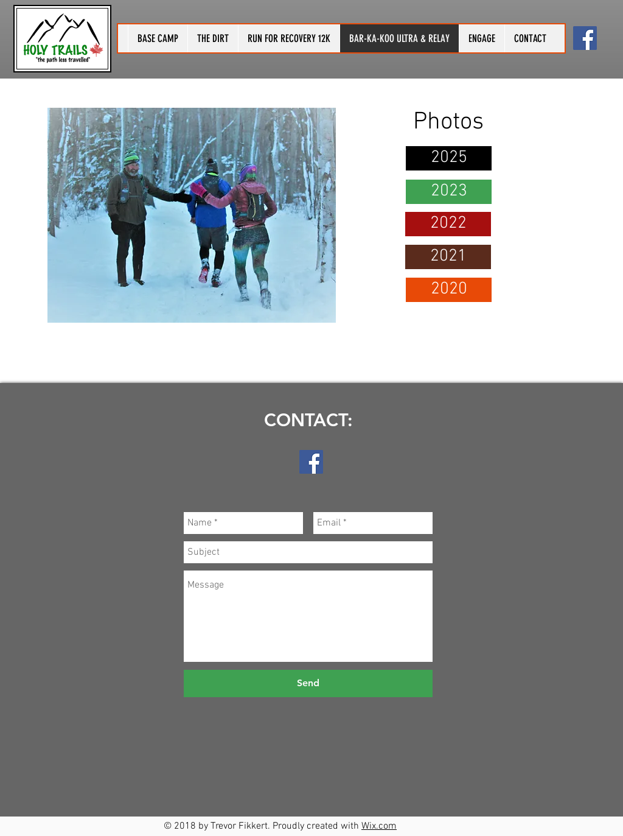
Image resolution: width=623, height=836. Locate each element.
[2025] (449, 158)
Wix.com (379, 826)
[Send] (308, 683)
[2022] (448, 224)
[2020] (449, 290)
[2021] (448, 257)
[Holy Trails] (585, 38)
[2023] (449, 192)
